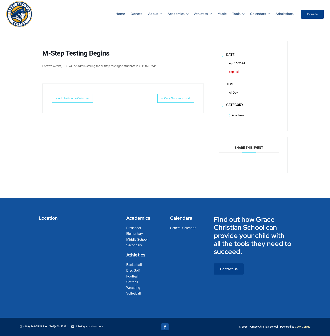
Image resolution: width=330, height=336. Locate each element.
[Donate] (312, 14)
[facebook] (165, 326)
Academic (237, 115)
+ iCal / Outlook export (172, 98)
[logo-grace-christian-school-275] (19, 3)
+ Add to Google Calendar (76, 98)
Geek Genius (302, 326)
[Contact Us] (229, 269)
